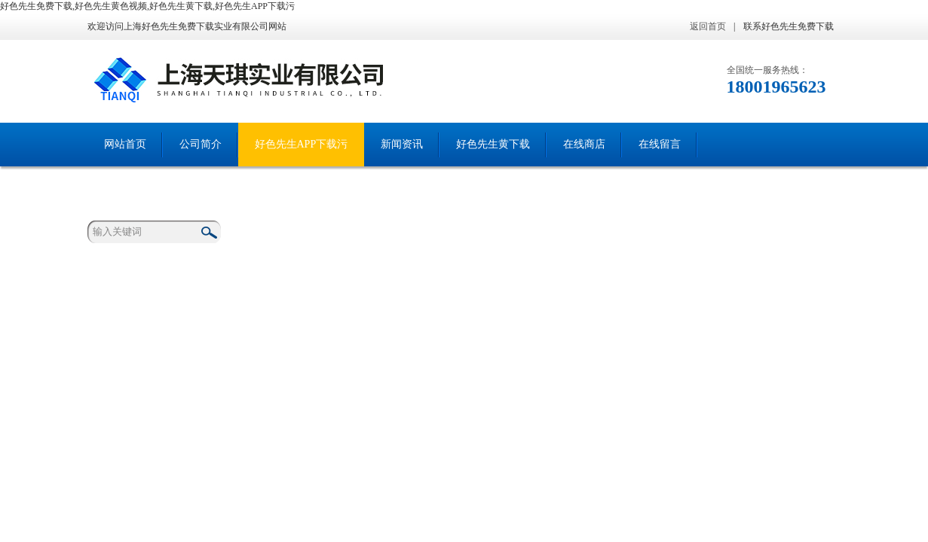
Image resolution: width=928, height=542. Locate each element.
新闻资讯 (402, 144)
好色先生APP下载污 (301, 144)
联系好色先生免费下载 (788, 26)
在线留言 (660, 144)
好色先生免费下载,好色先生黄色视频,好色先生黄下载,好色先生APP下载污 (147, 6)
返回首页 (708, 26)
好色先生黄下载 (493, 144)
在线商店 (584, 144)
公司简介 (200, 144)
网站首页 (125, 144)
